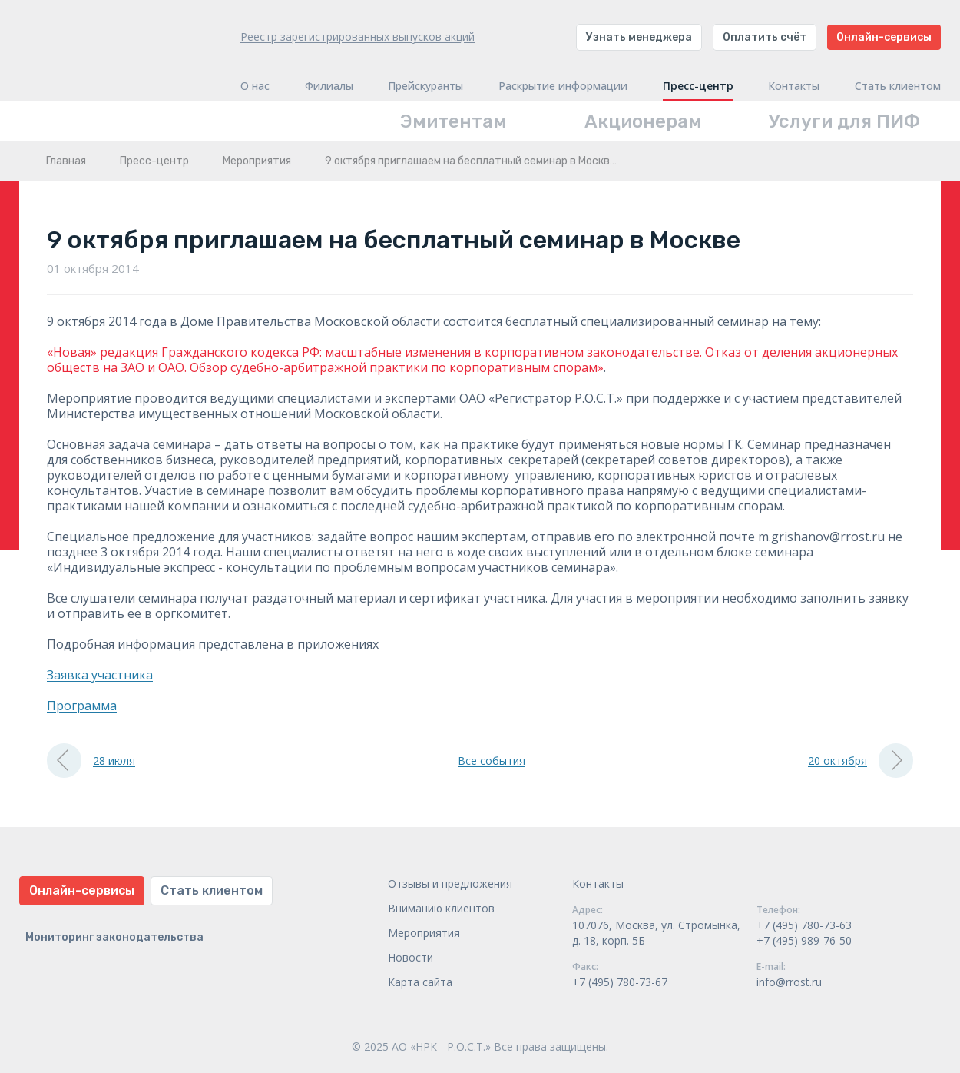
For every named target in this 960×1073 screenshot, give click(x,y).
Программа (82, 705)
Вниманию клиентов (441, 908)
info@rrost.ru (789, 982)
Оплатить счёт (764, 37)
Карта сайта (420, 982)
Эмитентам (453, 121)
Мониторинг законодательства (114, 937)
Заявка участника (100, 674)
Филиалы (329, 86)
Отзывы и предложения (450, 883)
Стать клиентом (898, 86)
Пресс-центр (698, 86)
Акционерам (643, 121)
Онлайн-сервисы (884, 37)
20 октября (860, 760)
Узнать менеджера (639, 37)
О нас (255, 86)
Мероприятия (257, 161)
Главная (66, 161)
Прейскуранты (425, 86)
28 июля (91, 760)
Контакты (793, 86)
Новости (410, 957)
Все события (491, 760)
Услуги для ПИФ (844, 121)
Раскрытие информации (562, 86)
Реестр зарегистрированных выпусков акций (357, 36)
